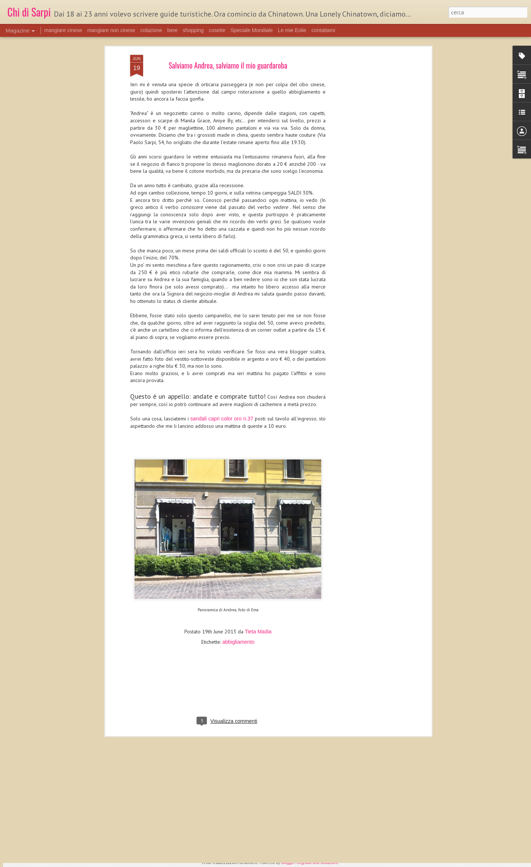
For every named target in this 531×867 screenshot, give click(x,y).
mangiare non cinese (111, 30)
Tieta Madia (258, 583)
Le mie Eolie (292, 30)
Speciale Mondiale (251, 30)
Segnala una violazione (317, 862)
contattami (324, 30)
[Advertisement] (366, 122)
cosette (217, 30)
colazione (151, 30)
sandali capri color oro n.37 (221, 370)
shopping (193, 30)
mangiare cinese (63, 30)
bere (172, 30)
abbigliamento (238, 593)
